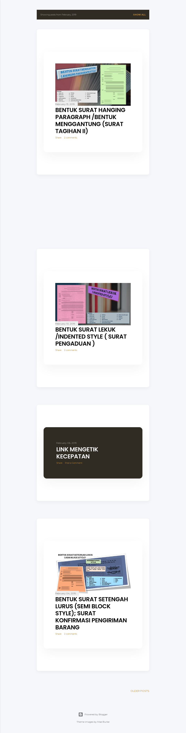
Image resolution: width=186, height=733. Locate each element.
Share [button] (58, 137)
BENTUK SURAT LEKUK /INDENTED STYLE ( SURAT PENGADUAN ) (91, 337)
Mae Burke (103, 721)
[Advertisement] (93, 211)
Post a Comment (73, 463)
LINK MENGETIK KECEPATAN (77, 453)
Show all (139, 14)
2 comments (70, 137)
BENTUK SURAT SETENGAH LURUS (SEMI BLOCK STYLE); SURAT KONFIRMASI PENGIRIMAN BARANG (91, 613)
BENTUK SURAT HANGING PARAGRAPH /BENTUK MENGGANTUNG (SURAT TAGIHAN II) (90, 120)
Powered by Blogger (93, 714)
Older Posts (140, 690)
